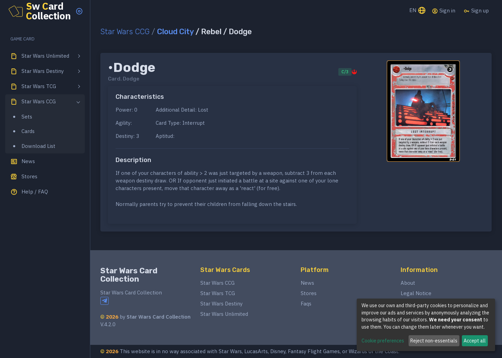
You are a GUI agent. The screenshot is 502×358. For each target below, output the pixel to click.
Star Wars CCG (124, 31)
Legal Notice (416, 293)
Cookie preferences (383, 341)
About (408, 283)
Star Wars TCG (217, 293)
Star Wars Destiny (221, 303)
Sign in (443, 10)
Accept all (475, 341)
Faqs (306, 303)
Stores (309, 293)
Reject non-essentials (433, 341)
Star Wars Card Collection (128, 275)
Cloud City (175, 31)
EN (417, 11)
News (307, 283)
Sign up (476, 10)
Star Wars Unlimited (224, 314)
